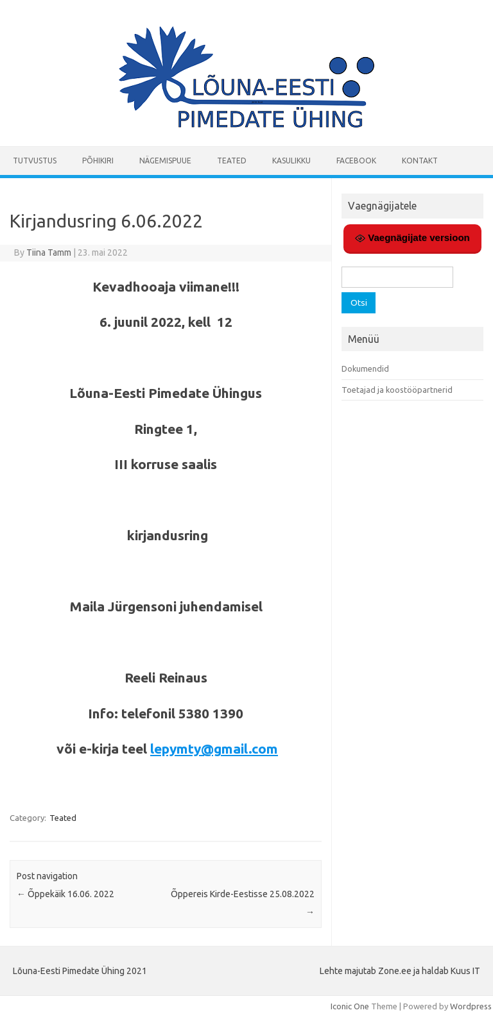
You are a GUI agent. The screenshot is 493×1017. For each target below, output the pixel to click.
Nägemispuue (165, 160)
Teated (231, 160)
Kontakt (420, 160)
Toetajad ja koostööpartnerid (397, 389)
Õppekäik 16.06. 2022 (65, 894)
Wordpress (471, 1006)
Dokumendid (365, 368)
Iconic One (350, 1006)
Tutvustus (34, 160)
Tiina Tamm (48, 252)
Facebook (356, 160)
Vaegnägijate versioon (412, 238)
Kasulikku (291, 160)
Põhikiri (98, 160)
